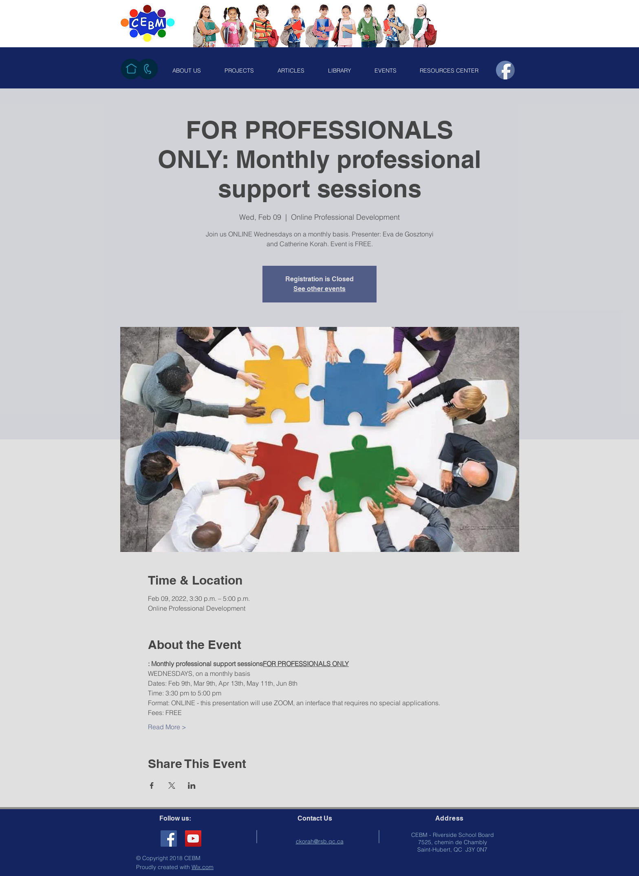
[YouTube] (193, 838)
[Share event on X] (172, 785)
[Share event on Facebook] (152, 785)
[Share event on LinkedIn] (192, 785)
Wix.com (203, 867)
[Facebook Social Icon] (169, 838)
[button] (187, 70)
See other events (319, 289)
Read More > (167, 727)
